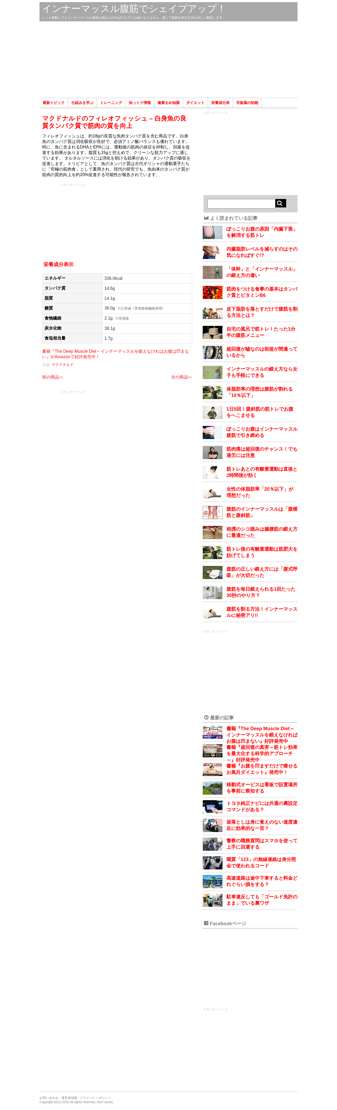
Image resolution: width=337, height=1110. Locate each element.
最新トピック (54, 103)
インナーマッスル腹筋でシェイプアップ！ (134, 8)
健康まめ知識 (168, 103)
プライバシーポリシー (95, 1098)
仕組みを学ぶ (82, 103)
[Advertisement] (168, 59)
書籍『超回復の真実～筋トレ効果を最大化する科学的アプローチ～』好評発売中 (262, 754)
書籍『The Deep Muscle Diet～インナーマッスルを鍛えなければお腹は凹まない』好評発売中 (262, 735)
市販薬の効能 (247, 103)
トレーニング (111, 103)
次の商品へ (181, 377)
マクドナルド (63, 364)
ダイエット (195, 103)
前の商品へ (52, 377)
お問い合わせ (48, 1098)
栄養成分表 (220, 103)
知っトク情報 (140, 103)
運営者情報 (69, 1098)
